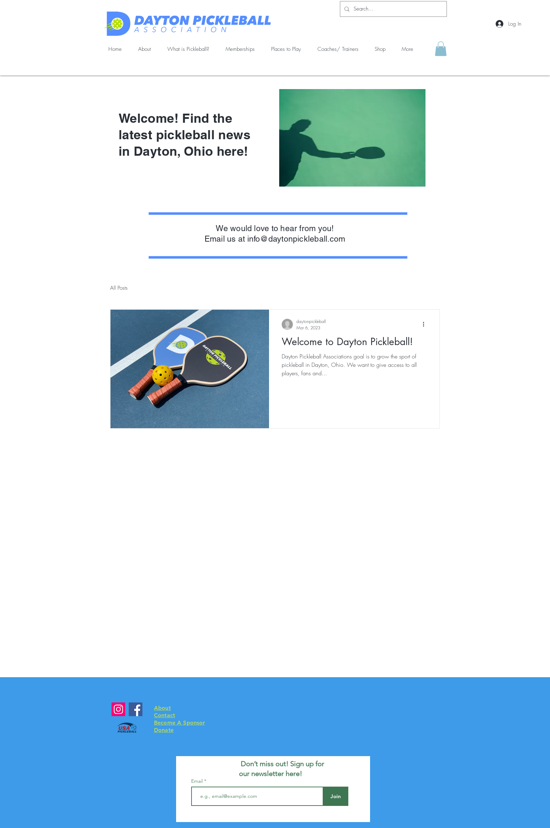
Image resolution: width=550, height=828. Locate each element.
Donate (164, 730)
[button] (441, 48)
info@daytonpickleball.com (296, 238)
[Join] (335, 796)
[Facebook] (135, 709)
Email (197, 781)
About (162, 708)
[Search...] (393, 8)
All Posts (119, 287)
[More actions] (426, 324)
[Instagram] (118, 709)
